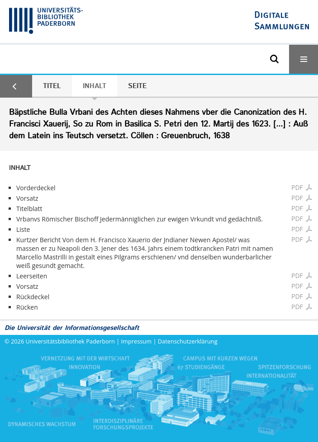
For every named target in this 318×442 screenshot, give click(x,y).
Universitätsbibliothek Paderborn (70, 341)
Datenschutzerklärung (188, 341)
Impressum (136, 341)
